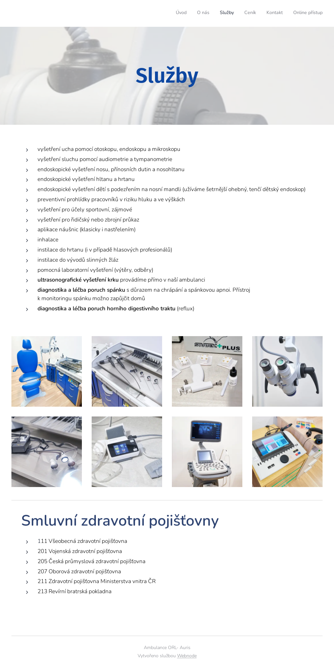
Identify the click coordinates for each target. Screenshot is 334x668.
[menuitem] (272, 13)
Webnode (187, 656)
